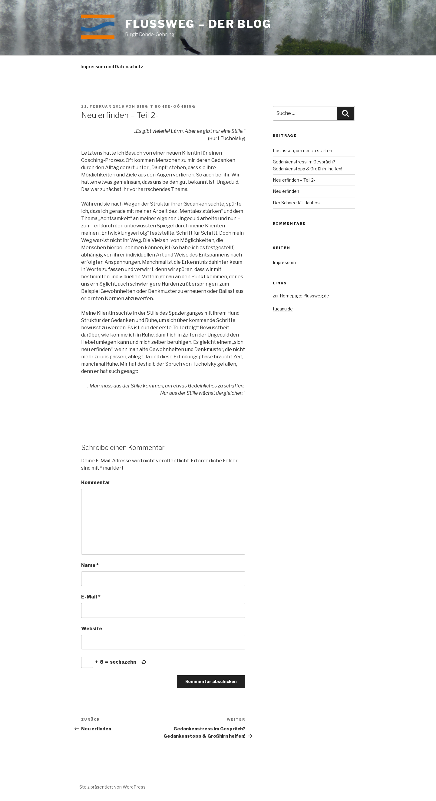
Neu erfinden (286, 191)
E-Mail (91, 597)
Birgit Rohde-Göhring (166, 106)
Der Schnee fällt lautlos (296, 202)
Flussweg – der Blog (198, 24)
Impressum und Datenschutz (112, 66)
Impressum (284, 262)
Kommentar (96, 482)
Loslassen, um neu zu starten (302, 150)
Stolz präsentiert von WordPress (112, 786)
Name (90, 565)
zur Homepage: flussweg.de (301, 295)
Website (91, 629)
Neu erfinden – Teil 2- (294, 180)
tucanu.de (283, 308)
